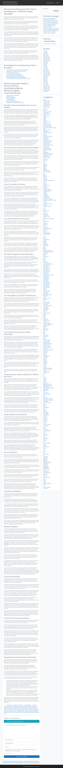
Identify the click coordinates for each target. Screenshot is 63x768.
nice (44, 376)
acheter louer (46, 116)
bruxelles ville (46, 191)
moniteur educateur (47, 369)
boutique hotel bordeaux (48, 180)
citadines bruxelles (47, 206)
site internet (45, 434)
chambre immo (46, 197)
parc (44, 391)
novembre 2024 (46, 73)
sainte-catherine (24, 712)
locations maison (46, 325)
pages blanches (46, 386)
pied (44, 408)
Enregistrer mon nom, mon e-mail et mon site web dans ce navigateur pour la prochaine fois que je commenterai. (21, 750)
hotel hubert (45, 279)
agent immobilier (46, 130)
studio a (45, 445)
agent (44, 128)
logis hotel (45, 330)
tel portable (45, 457)
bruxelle (45, 186)
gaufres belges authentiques (16, 708)
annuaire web (46, 147)
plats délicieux (29, 709)
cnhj (44, 208)
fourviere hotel (46, 234)
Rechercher (45, 8)
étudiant (33, 707)
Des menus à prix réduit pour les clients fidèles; (16, 71)
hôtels (44, 297)
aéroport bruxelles (47, 124)
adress (44, 119)
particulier (45, 397)
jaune (44, 317)
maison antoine (46, 342)
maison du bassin (46, 346)
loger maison (46, 328)
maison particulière (47, 347)
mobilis (44, 366)
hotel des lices (46, 276)
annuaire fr (45, 138)
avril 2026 (45, 52)
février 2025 (45, 69)
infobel (44, 311)
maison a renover (46, 340)
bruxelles (12, 706)
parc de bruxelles (46, 393)
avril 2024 (45, 81)
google (44, 247)
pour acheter (46, 412)
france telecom (46, 239)
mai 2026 (45, 51)
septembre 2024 (46, 75)
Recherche (56, 10)
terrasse (45, 470)
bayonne (45, 164)
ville (5, 713)
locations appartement (48, 324)
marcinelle (45, 352)
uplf (44, 478)
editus (44, 222)
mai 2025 (45, 65)
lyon (44, 337)
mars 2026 (45, 53)
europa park (45, 229)
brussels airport (46, 185)
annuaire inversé (46, 143)
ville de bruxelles (46, 487)
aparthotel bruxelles (47, 149)
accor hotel (45, 109)
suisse (44, 447)
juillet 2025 (45, 63)
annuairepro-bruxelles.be (10, 2)
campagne (45, 194)
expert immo (46, 232)
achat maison (46, 113)
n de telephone (46, 371)
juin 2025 (45, 64)
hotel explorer (46, 277)
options (14, 709)
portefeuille (34, 709)
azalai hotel (45, 159)
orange (44, 380)
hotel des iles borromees (48, 274)
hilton (44, 259)
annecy (44, 133)
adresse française (47, 121)
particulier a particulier (48, 400)
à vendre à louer (46, 102)
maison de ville (46, 344)
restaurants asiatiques (33, 711)
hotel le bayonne (46, 283)
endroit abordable (16, 707)
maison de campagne (47, 343)
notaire (44, 378)
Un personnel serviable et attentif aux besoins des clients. (18, 78)
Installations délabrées (11, 97)
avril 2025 (45, 66)
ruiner (14, 712)
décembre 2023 (46, 86)
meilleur (45, 359)
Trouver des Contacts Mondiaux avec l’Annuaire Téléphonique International (51, 29)
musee (44, 370)
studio (44, 444)
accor (44, 108)
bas (44, 162)
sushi (44, 449)
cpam (44, 217)
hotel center (45, 267)
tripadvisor (45, 474)
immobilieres (46, 308)
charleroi (45, 201)
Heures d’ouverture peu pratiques (13, 101)
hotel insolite (46, 281)
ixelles (44, 315)
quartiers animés (12, 711)
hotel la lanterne (46, 282)
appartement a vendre (47, 153)
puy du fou (45, 418)
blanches (45, 176)
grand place (45, 252)
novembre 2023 (46, 87)
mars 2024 (45, 82)
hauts (44, 257)
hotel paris (45, 293)
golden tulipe (46, 245)
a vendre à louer (46, 100)
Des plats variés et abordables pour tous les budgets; (17, 69)
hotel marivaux (46, 286)
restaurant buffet (47, 424)
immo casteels (46, 301)
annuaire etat (46, 137)
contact (45, 209)
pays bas (45, 405)
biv (44, 173)
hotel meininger (46, 287)
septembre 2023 (46, 90)
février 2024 (45, 84)
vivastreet (45, 488)
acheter (44, 115)
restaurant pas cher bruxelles (22, 711)
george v (45, 241)
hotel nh (45, 289)
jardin (44, 316)
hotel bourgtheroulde (47, 263)
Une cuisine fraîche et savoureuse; (13, 73)
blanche (45, 175)
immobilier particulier (47, 305)
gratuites (45, 254)
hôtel (44, 260)
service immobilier (47, 430)
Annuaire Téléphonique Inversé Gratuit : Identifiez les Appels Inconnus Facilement (49, 25)
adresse (45, 120)
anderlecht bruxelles (47, 132)
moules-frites (10, 709)
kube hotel (45, 319)
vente (44, 482)
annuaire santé (46, 146)
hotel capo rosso (46, 266)
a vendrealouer (46, 106)
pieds (44, 409)
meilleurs (45, 360)
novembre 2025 (46, 58)
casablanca (45, 195)
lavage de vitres (46, 320)
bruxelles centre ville (47, 190)
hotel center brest (47, 268)
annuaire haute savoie (47, 141)
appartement (46, 152)
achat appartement (47, 111)
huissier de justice (47, 298)
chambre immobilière (47, 198)
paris (44, 396)
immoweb (45, 310)
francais (45, 236)
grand (44, 249)
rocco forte (45, 425)
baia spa (45, 160)
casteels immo (46, 196)
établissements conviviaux (25, 707)
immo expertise (46, 303)
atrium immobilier (47, 157)
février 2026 (45, 54)
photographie (46, 407)
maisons (45, 348)
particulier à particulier (48, 398)
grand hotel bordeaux (47, 250)
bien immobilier (46, 170)
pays (44, 403)
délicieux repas (30, 706)
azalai (44, 158)
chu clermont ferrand (47, 203)
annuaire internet (46, 142)
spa (44, 441)
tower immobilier (47, 472)
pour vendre (45, 413)
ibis (44, 300)
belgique (45, 169)
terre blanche (46, 471)
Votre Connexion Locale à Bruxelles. (10, 3)
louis (44, 333)
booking (45, 178)
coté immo (45, 214)
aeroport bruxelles (47, 125)
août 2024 (45, 76)
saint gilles (45, 429)
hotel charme (46, 270)
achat (44, 110)
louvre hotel (45, 335)
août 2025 (45, 62)
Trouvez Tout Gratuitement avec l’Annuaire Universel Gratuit (50, 19)
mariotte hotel (46, 355)
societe (44, 439)
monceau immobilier (47, 368)
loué (44, 331)
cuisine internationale (22, 706)
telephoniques (46, 468)
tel (43, 455)
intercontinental (46, 313)
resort (44, 422)
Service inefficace (10, 96)
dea (44, 219)
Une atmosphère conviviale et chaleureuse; (15, 76)
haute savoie (45, 256)
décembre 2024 (46, 71)
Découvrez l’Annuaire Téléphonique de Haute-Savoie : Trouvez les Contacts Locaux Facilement (50, 32)
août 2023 (45, 91)
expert (44, 230)
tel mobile (45, 456)
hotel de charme (46, 271)
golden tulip (45, 244)
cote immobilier (46, 216)
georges (45, 243)
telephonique (46, 466)
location (45, 321)
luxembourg (45, 336)
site (44, 433)
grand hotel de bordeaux (48, 251)
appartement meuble (47, 154)
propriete (45, 416)
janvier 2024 (45, 85)
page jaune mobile (47, 384)
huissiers (45, 299)
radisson (45, 419)
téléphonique (46, 467)
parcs (44, 395)
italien (44, 314)
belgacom (45, 165)
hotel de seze (46, 273)
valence (44, 479)
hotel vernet (45, 295)
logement (45, 326)
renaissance (45, 420)
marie (44, 353)
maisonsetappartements (48, 349)
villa (44, 484)
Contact (57, 2)
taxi (44, 452)
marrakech (45, 357)
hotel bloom (45, 262)
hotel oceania (46, 292)
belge (44, 167)
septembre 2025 (46, 60)
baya (44, 163)
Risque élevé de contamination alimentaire (15, 102)
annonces (45, 135)
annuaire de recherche (47, 136)
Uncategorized (28, 705)
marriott (45, 358)
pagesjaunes (45, 390)
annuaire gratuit (46, 140)
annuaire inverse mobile (48, 144)
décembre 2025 (46, 57)
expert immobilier (47, 233)
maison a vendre (46, 341)
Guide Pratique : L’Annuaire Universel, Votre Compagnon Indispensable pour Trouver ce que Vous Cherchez (51, 22)
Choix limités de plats (10, 100)
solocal (44, 440)
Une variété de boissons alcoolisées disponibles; (16, 77)
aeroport (45, 122)
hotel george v (46, 278)
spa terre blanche (47, 443)
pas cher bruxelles (47, 402)
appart (44, 151)
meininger (45, 362)
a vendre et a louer (47, 104)
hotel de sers (46, 272)
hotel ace (45, 261)
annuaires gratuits (47, 148)
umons (44, 476)
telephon (45, 459)
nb (43, 374)
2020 (44, 99)
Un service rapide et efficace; (12, 72)
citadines (45, 205)
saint (44, 428)
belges (44, 168)
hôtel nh (45, 288)
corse (44, 212)
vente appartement (47, 483)
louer (44, 332)
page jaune (45, 382)
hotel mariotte (46, 284)
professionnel (46, 414)
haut (44, 255)
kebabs (26, 708)
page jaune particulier (47, 385)
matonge (30, 708)
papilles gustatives (22, 709)
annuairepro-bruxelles (18, 705)
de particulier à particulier (48, 218)
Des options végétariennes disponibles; (14, 74)
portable (45, 411)
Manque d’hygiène (10, 98)
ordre (44, 381)
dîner (35, 706)
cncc (44, 207)
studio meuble (46, 446)
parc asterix (45, 392)
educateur (45, 223)
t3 (43, 450)
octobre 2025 (46, 59)
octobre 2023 (46, 89)
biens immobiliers (47, 171)
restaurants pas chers (8, 712)
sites (44, 436)
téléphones (45, 465)
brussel (44, 182)
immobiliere (45, 306)
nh (43, 375)
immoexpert (45, 309)
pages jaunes (46, 389)
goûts (23, 708)
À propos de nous (50, 2)
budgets (16, 706)
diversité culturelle (8, 707)
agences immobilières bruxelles (49, 127)
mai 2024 (45, 80)
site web (45, 435)
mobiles (45, 365)
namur (44, 373)
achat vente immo (47, 114)
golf (44, 246)
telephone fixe (46, 461)
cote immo (45, 213)
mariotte (45, 354)
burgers (45, 192)
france (44, 238)
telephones (45, 463)
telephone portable (47, 462)
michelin (45, 363)
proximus (45, 417)
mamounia (45, 351)
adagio (44, 117)
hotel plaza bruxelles (47, 294)
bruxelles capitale (47, 189)
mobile (44, 364)
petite (44, 406)
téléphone (45, 460)
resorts (44, 423)
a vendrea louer (46, 105)
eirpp (44, 225)
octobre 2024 (46, 74)
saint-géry (18, 712)
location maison (46, 322)
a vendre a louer (46, 103)
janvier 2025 (45, 70)
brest (44, 181)
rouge (44, 427)
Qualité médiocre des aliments (12, 95)
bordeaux (45, 179)
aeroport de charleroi (47, 126)
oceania (45, 379)
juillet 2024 (45, 78)
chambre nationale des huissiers (50, 200)
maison (44, 338)
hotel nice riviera (46, 290)
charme (44, 202)
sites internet (46, 438)
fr (43, 235)
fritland (44, 240)
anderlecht (45, 131)
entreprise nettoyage (47, 228)
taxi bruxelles (46, 454)
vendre (44, 481)
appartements (46, 155)
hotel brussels (46, 265)
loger (44, 327)
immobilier (45, 304)
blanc (44, 174)
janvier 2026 (45, 55)
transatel (45, 473)
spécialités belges (35, 712)
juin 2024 (45, 79)
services (45, 432)
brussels (45, 184)
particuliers (45, 401)
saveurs (29, 712)
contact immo (46, 211)
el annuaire (45, 227)
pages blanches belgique (48, 387)
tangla (44, 451)
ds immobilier (46, 221)
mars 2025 (45, 68)
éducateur (45, 224)
